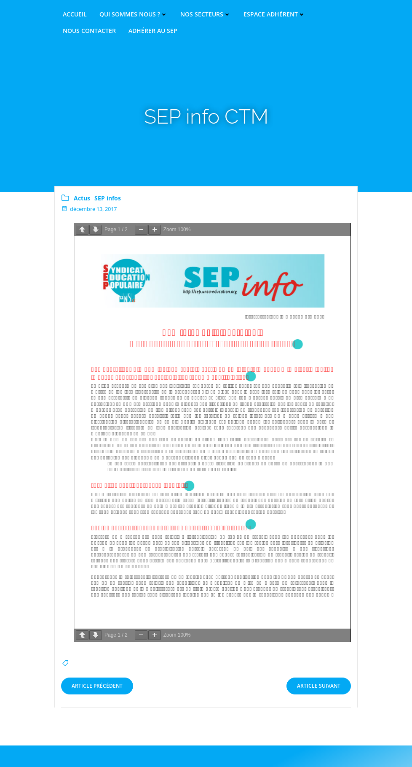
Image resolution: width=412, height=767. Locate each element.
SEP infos (107, 198)
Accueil (75, 14)
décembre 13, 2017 (89, 209)
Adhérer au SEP (152, 31)
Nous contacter (89, 31)
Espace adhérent (274, 14)
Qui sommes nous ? (133, 14)
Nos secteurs (205, 14)
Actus (82, 198)
